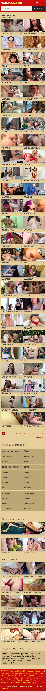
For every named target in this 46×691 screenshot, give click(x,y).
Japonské (6, 493)
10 (42, 433)
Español (12, 680)
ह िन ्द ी (5, 671)
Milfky (27, 509)
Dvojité (27, 472)
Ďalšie (39, 437)
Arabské (6, 462)
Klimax (5, 483)
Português (8, 678)
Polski (22, 678)
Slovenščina (39, 671)
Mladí (4, 503)
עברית (16, 678)
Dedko (5, 477)
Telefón (27, 488)
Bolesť (27, 477)
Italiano (26, 680)
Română (29, 678)
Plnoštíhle (29, 493)
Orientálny (29, 503)
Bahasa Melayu (17, 671)
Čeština (26, 676)
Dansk (10, 676)
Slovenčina (5, 673)
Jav (3, 488)
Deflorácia (7, 456)
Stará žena (29, 456)
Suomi (4, 676)
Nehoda (27, 462)
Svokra (27, 483)
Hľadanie (38, 8)
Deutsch (34, 680)
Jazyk (37, 3)
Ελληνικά (18, 676)
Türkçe (36, 683)
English (19, 680)
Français (29, 683)
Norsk (20, 673)
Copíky (27, 498)
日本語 (42, 673)
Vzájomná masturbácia (12, 451)
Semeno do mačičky (10, 467)
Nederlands (28, 671)
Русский (4, 680)
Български (5, 683)
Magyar (33, 676)
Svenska (37, 678)
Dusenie (5, 472)
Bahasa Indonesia (18, 683)
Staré (26, 467)
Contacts (4, 689)
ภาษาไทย (27, 673)
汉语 (42, 683)
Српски (14, 673)
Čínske (27, 451)
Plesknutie (7, 509)
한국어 (35, 673)
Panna (4, 498)
